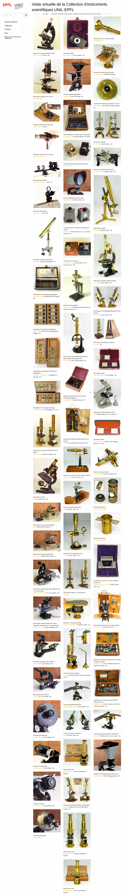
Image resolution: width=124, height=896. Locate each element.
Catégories (8, 25)
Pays (6, 33)
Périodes (8, 29)
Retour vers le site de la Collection (13, 37)
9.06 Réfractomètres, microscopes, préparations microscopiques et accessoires (76, 14)
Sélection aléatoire (11, 22)
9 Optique (45, 14)
